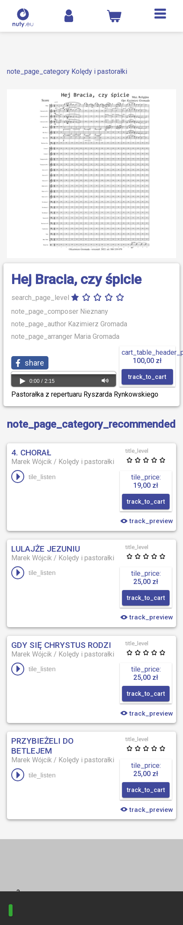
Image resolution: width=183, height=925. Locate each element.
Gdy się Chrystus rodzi (61, 645)
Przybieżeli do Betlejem (42, 746)
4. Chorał (31, 453)
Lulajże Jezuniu (45, 549)
